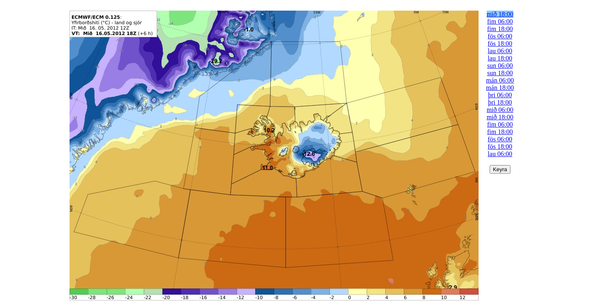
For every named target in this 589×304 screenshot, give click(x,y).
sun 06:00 (500, 65)
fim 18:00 (500, 28)
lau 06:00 (500, 50)
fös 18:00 (500, 43)
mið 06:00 (500, 109)
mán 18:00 (500, 87)
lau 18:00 (500, 58)
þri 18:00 (500, 102)
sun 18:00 (500, 72)
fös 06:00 (500, 36)
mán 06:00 (500, 80)
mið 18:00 (500, 14)
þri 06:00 (500, 95)
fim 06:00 (500, 21)
